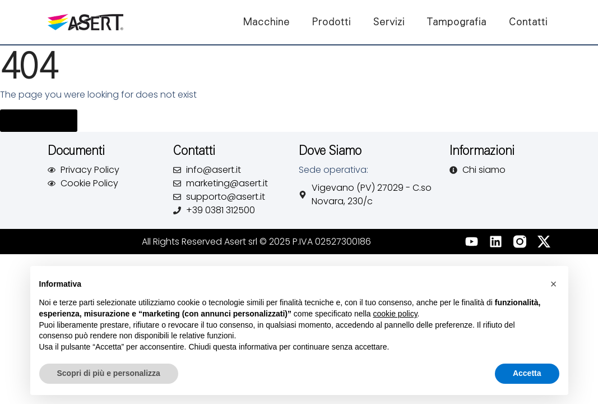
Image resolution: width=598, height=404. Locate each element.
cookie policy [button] (395, 313)
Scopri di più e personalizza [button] (108, 373)
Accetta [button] (527, 373)
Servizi (389, 22)
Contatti (528, 22)
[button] (554, 284)
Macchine (266, 22)
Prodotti (331, 22)
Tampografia (456, 22)
